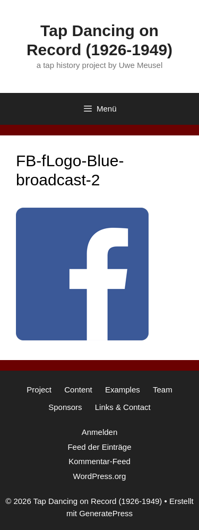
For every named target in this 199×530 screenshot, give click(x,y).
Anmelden (100, 432)
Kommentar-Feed (99, 461)
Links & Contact (123, 407)
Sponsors (65, 407)
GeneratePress (106, 513)
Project (39, 389)
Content (78, 389)
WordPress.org (99, 476)
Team (162, 389)
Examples (122, 389)
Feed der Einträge (99, 446)
